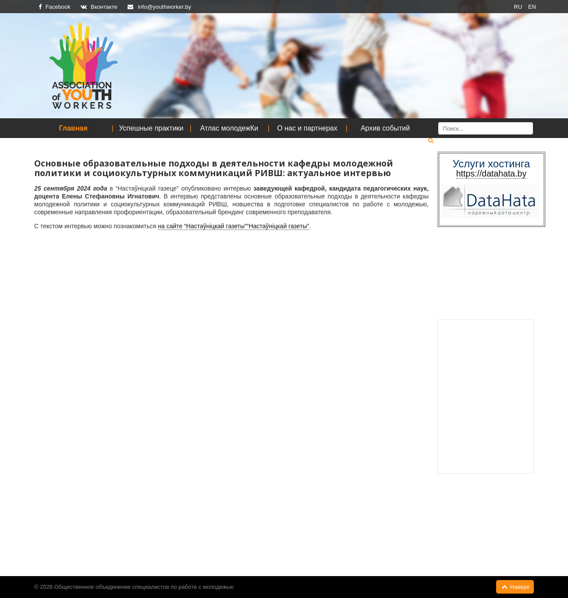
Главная (73, 128)
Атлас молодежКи (229, 128)
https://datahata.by (491, 173)
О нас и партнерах (307, 128)
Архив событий (385, 128)
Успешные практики (151, 128)
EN (532, 7)
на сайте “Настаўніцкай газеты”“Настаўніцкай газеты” (233, 226)
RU (519, 7)
